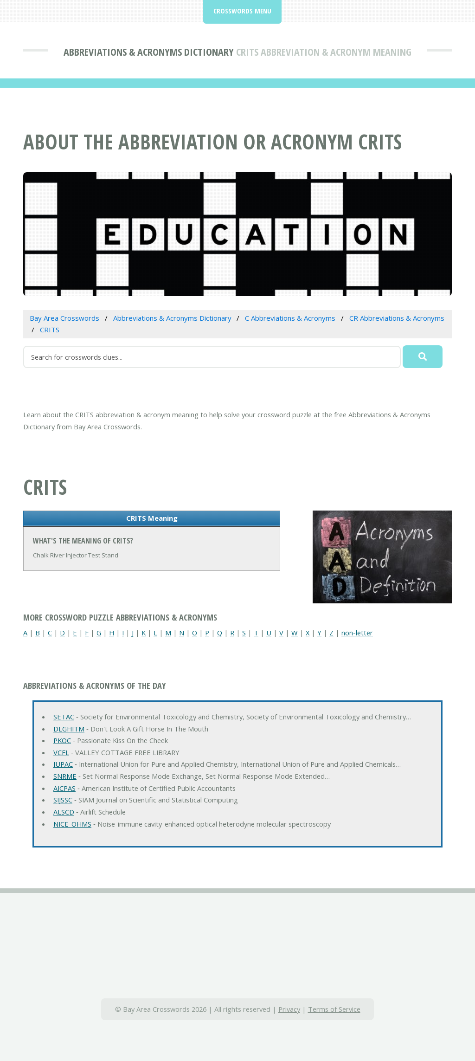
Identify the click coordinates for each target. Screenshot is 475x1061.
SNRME (65, 776)
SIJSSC (62, 799)
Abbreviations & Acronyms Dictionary (149, 51)
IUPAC (63, 764)
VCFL (61, 752)
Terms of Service (334, 1009)
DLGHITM (68, 728)
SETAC (63, 716)
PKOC (62, 740)
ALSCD (63, 811)
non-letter (357, 632)
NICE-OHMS (72, 823)
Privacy (289, 1009)
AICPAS (64, 788)
